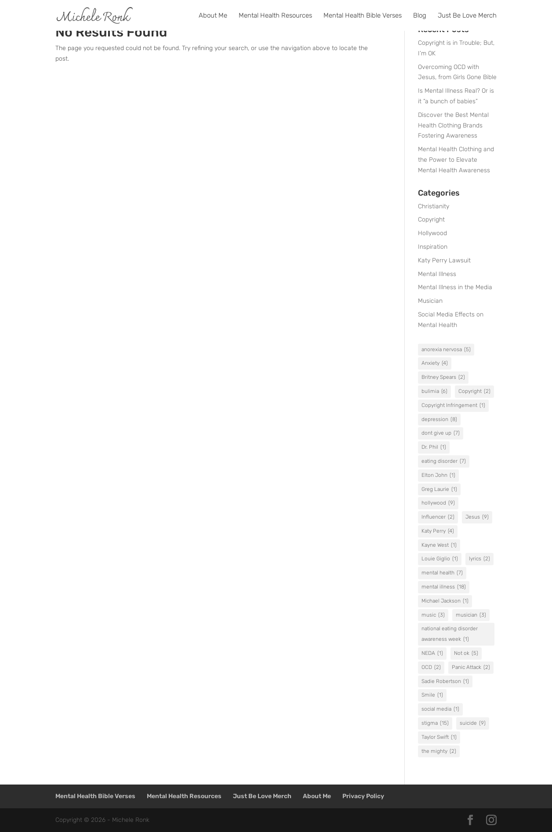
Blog (419, 15)
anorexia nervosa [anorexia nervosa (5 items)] (446, 350)
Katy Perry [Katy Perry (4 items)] (437, 531)
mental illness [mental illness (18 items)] (443, 587)
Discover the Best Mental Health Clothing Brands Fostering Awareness (453, 125)
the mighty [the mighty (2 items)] (438, 751)
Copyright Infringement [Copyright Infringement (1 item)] (453, 405)
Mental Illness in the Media (455, 287)
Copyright (431, 219)
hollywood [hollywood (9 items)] (438, 503)
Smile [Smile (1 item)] (432, 695)
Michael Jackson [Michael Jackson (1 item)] (444, 601)
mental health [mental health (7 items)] (442, 573)
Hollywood (432, 233)
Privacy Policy (363, 796)
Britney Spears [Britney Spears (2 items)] (443, 377)
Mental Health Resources (275, 15)
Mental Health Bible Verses (362, 15)
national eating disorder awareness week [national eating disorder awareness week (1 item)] (449, 635)
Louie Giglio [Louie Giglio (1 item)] (439, 559)
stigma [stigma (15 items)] (435, 723)
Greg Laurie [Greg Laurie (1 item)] (439, 489)
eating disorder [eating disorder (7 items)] (443, 461)
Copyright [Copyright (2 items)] (474, 391)
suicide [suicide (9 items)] (473, 723)
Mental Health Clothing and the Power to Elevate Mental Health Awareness (456, 159)
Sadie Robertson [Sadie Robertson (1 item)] (445, 681)
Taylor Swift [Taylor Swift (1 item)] (439, 737)
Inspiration (432, 247)
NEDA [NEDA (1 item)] (432, 653)
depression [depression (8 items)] (439, 419)
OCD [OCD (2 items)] (431, 667)
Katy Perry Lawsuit (444, 260)
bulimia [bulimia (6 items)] (434, 391)
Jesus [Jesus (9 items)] (477, 517)
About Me (213, 15)
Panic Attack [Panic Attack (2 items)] (471, 667)
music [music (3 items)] (433, 615)
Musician (430, 301)
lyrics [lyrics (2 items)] (479, 559)
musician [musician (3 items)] (471, 615)
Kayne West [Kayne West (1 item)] (439, 545)
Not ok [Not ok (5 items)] (466, 653)
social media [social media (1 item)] (440, 709)
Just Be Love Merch (467, 15)
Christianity (433, 206)
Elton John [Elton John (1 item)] (438, 475)
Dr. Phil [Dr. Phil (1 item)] (433, 447)
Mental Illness (437, 274)
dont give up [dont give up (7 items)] (440, 433)
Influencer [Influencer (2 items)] (437, 517)
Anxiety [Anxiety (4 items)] (434, 363)
